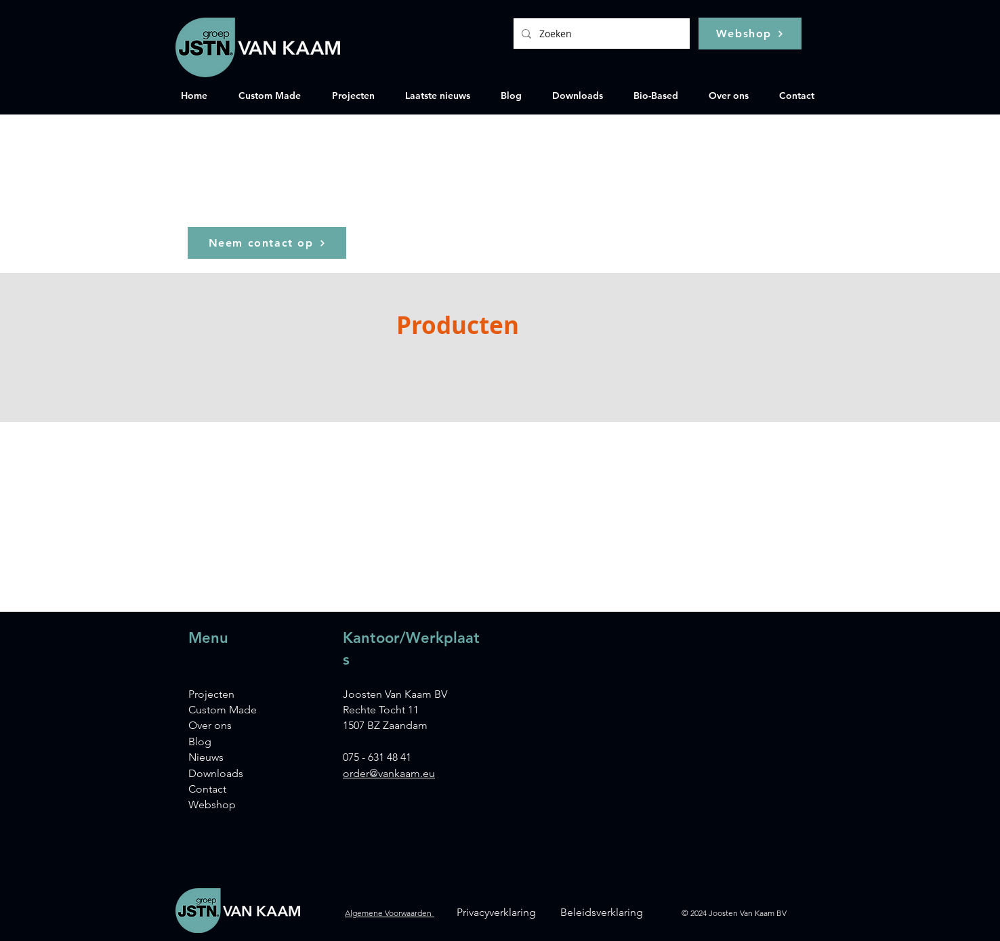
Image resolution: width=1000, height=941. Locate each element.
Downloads (215, 773)
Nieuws (206, 757)
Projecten (211, 694)
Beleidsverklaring (601, 912)
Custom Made (222, 709)
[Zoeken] (600, 33)
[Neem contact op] (267, 243)
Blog (199, 741)
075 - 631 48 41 (377, 757)
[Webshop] (750, 33)
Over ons (210, 725)
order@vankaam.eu (389, 773)
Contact (207, 788)
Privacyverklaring (496, 912)
